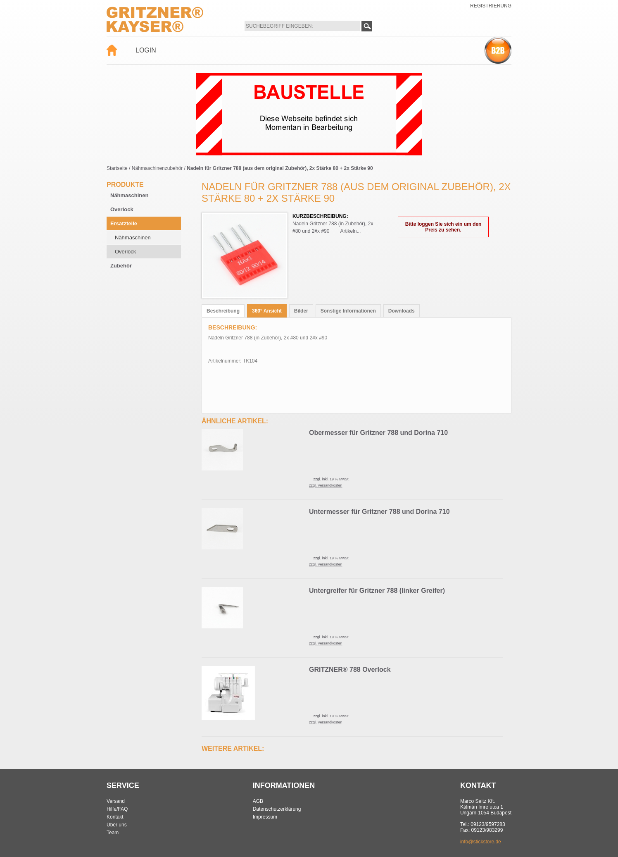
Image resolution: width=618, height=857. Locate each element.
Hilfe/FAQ (117, 809)
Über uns (117, 825)
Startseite (117, 168)
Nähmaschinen (129, 195)
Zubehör (121, 266)
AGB (258, 801)
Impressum (265, 817)
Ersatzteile (123, 223)
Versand (116, 801)
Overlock (121, 209)
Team (113, 833)
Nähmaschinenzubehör (157, 168)
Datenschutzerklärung (277, 809)
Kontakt (115, 817)
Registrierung (490, 6)
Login (145, 50)
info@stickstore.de (480, 842)
